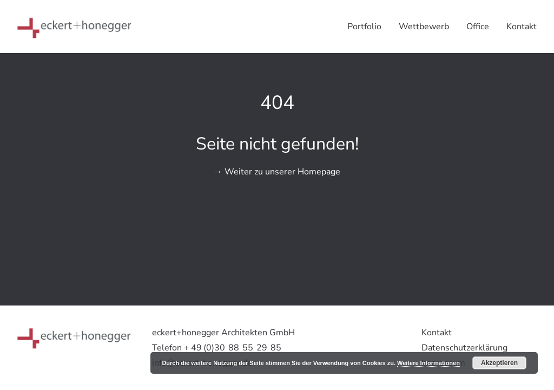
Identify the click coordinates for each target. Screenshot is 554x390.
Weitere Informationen (428, 363)
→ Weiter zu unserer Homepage (277, 172)
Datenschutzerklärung (464, 348)
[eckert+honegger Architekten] (74, 26)
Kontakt (521, 26)
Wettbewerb (424, 26)
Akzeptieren (499, 363)
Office (477, 26)
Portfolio (364, 26)
